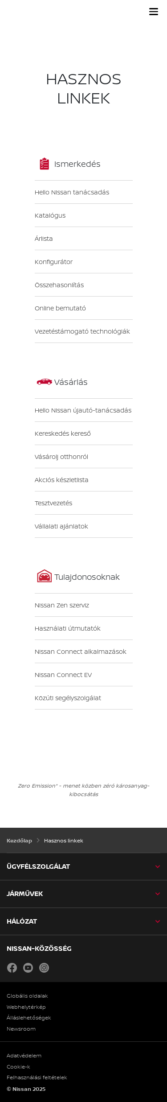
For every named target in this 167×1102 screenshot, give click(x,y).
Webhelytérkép (26, 1007)
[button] (153, 11)
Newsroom (21, 1028)
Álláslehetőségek (29, 1017)
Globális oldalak (27, 995)
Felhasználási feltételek (37, 1077)
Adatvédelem (24, 1055)
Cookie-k (18, 1066)
